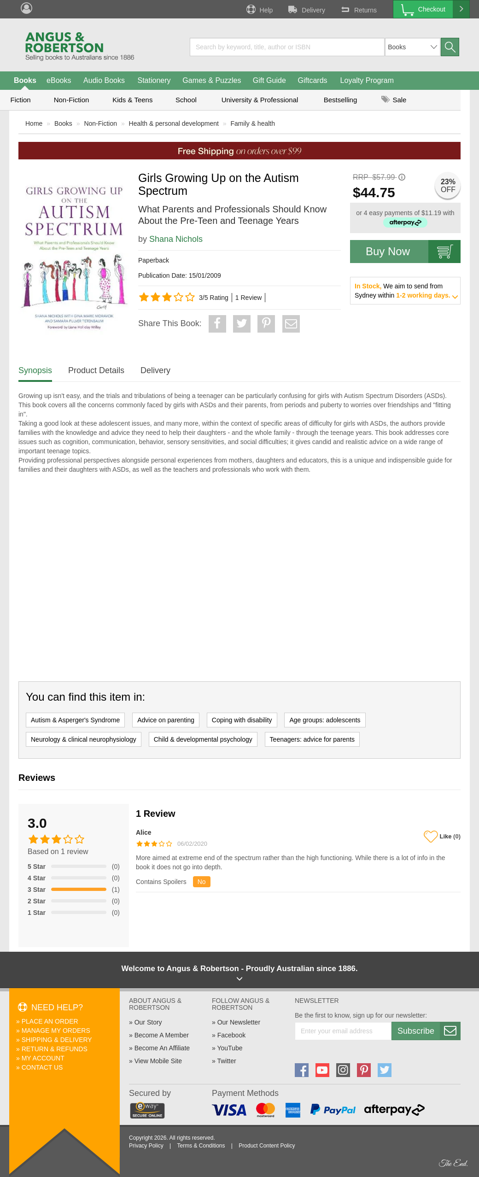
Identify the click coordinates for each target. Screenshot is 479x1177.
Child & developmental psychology (203, 739)
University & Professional (260, 100)
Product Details (96, 370)
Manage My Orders (56, 1030)
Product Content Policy (267, 1145)
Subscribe (428, 1031)
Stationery (153, 80)
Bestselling (340, 100)
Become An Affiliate (162, 1048)
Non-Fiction (71, 100)
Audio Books (104, 80)
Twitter (226, 1061)
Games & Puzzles (211, 80)
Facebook (231, 1035)
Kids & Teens (132, 100)
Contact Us (42, 1067)
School (186, 100)
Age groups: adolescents (324, 720)
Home (33, 123)
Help (259, 9)
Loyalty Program (367, 80)
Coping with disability (242, 720)
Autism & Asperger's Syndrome (75, 720)
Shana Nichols (176, 239)
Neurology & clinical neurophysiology (83, 739)
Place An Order (50, 1021)
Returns (358, 9)
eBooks (59, 80)
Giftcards (312, 80)
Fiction (20, 100)
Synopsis (35, 370)
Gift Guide (269, 80)
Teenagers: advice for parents (312, 739)
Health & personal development (174, 123)
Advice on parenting (165, 720)
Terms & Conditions (201, 1145)
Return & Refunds (55, 1049)
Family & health (253, 123)
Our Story (148, 1022)
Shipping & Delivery (57, 1039)
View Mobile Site (158, 1061)
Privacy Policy (146, 1145)
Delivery (305, 9)
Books (25, 80)
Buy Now (413, 251)
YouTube (229, 1048)
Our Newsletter (238, 1022)
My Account (43, 1058)
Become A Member (161, 1035)
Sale (393, 100)
